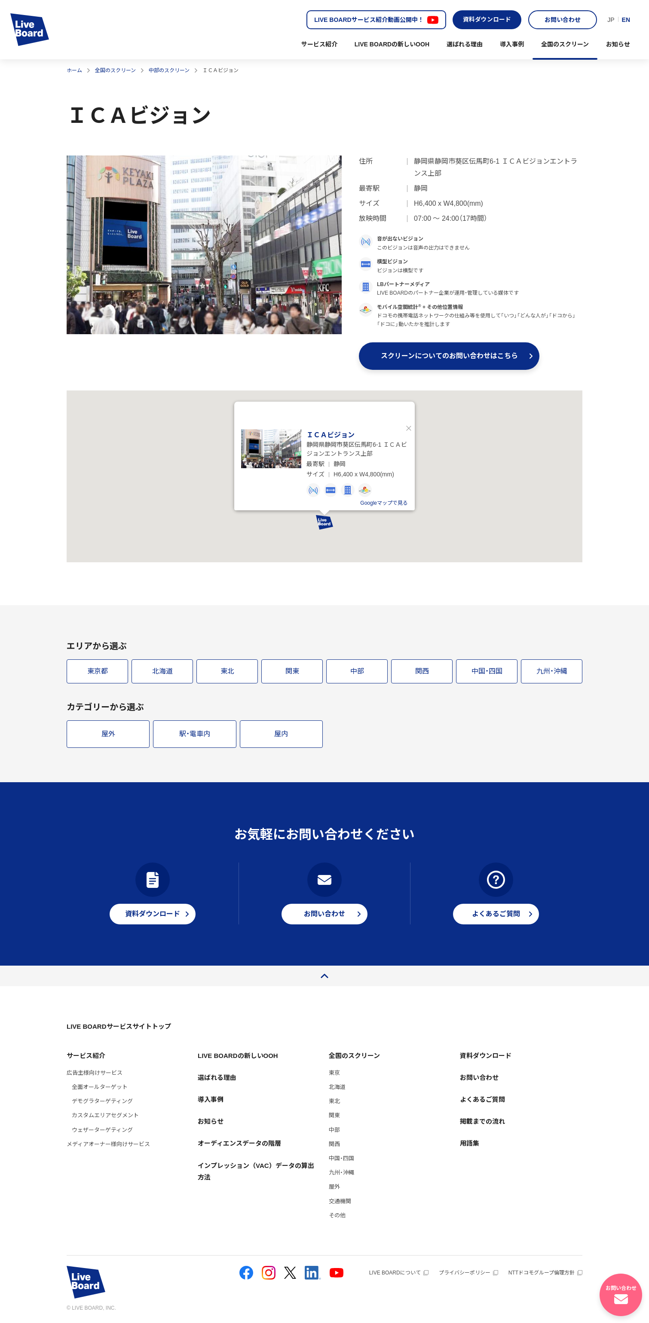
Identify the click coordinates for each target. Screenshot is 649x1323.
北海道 (337, 1087)
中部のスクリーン (169, 70)
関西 (334, 1144)
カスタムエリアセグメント (105, 1116)
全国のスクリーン (565, 44)
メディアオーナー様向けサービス (108, 1144)
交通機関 (340, 1201)
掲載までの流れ (482, 1121)
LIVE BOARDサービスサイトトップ (119, 1026)
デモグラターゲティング (102, 1101)
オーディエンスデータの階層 (239, 1143)
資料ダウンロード (487, 19)
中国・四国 (341, 1158)
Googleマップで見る (384, 503)
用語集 (469, 1143)
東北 (334, 1101)
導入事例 (512, 44)
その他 (337, 1215)
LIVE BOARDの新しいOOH (392, 44)
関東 (334, 1116)
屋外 (334, 1187)
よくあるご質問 (482, 1099)
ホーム (74, 70)
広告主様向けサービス (94, 1073)
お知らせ (618, 44)
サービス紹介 (319, 44)
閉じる (409, 429)
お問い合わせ (563, 19)
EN (626, 19)
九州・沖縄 (341, 1173)
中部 (334, 1130)
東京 (334, 1073)
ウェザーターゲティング (102, 1130)
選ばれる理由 (465, 44)
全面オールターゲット (100, 1087)
